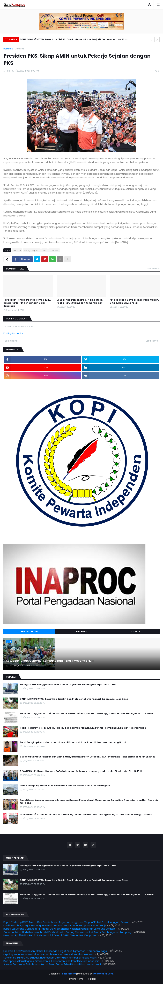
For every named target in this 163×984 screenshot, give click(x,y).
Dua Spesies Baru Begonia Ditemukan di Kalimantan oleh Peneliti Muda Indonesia (51, 961)
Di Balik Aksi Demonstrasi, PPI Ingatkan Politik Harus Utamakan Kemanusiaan (80, 301)
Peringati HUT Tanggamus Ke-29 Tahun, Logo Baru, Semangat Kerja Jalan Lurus (68, 684)
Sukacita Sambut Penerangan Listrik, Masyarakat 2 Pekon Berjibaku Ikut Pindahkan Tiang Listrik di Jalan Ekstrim (87, 756)
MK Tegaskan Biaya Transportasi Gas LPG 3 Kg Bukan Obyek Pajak (135, 301)
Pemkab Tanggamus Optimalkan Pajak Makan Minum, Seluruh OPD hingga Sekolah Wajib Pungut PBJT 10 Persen (87, 713)
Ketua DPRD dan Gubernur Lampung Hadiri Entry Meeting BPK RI (50, 661)
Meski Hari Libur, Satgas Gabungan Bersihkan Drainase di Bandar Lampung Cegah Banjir (54, 925)
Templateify (68, 973)
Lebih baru (11, 340)
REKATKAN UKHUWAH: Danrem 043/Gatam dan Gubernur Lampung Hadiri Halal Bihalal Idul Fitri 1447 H (81, 771)
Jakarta (19, 48)
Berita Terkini (29, 631)
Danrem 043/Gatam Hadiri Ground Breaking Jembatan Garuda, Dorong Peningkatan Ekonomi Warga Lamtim (86, 814)
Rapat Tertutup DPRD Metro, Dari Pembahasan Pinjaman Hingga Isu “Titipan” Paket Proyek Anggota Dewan (66, 922)
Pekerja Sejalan (31, 250)
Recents (81, 631)
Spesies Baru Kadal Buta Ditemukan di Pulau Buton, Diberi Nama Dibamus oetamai (52, 964)
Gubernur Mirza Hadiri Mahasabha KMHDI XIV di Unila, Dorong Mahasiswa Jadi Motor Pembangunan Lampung (67, 932)
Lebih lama (152, 340)
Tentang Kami (75, 978)
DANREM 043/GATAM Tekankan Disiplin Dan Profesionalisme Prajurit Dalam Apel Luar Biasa (74, 39)
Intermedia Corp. (103, 973)
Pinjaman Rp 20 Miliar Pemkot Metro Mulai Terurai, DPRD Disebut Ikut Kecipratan (50, 935)
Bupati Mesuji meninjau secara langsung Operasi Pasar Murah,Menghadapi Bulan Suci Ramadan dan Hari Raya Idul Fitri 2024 (89, 802)
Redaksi (91, 978)
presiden (54, 250)
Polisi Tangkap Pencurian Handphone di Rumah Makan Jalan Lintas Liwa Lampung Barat (73, 742)
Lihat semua (153, 268)
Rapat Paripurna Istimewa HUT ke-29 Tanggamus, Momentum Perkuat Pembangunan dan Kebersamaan (83, 727)
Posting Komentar (13, 333)
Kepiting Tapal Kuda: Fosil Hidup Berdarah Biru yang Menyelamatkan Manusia (48, 954)
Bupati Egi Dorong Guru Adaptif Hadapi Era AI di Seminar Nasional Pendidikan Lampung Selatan (59, 928)
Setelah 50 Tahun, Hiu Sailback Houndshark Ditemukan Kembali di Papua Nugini (50, 957)
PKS (44, 250)
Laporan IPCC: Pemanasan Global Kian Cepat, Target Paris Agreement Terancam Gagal (55, 951)
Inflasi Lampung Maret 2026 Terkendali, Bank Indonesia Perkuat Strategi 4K (65, 785)
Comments (133, 631)
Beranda (8, 48)
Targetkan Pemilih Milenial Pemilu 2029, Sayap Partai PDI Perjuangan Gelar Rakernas (27, 303)
